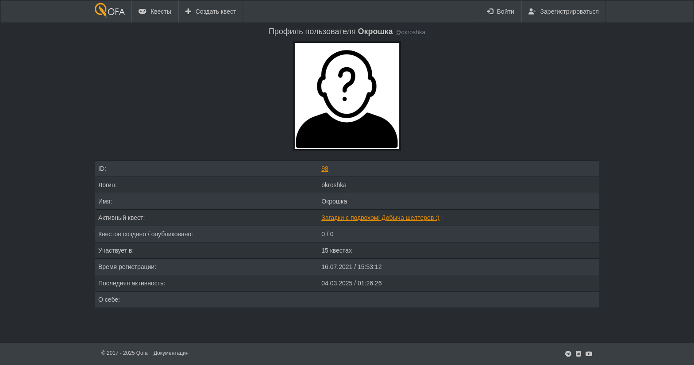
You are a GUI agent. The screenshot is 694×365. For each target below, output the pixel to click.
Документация (171, 353)
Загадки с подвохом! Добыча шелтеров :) (380, 217)
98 (324, 168)
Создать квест (210, 11)
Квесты (155, 11)
